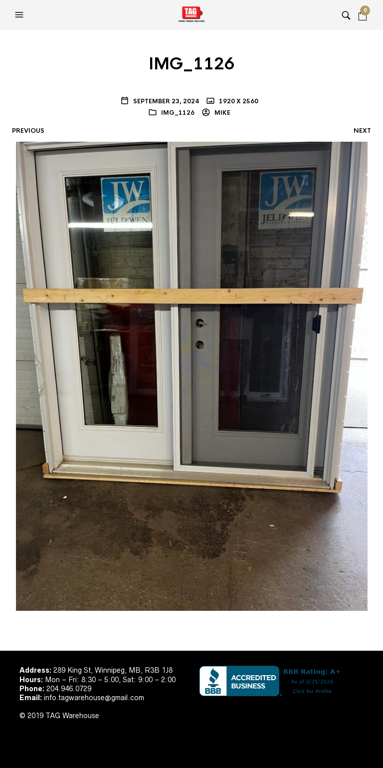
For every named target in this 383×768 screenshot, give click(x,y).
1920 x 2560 (237, 101)
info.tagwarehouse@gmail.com (94, 698)
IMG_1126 (177, 113)
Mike (221, 113)
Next (362, 131)
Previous (28, 131)
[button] (20, 15)
